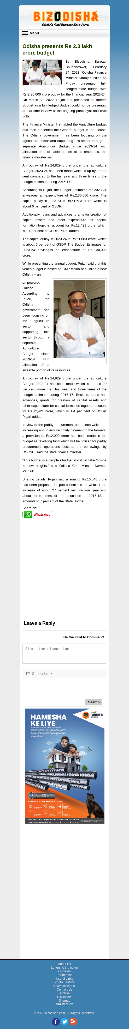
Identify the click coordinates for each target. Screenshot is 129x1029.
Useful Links (64, 978)
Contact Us (64, 989)
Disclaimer (64, 997)
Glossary (64, 971)
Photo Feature (64, 982)
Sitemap (64, 1000)
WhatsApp (42, 514)
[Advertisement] (64, 579)
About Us (64, 964)
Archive (64, 993)
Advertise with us (65, 986)
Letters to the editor (64, 967)
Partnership (64, 975)
